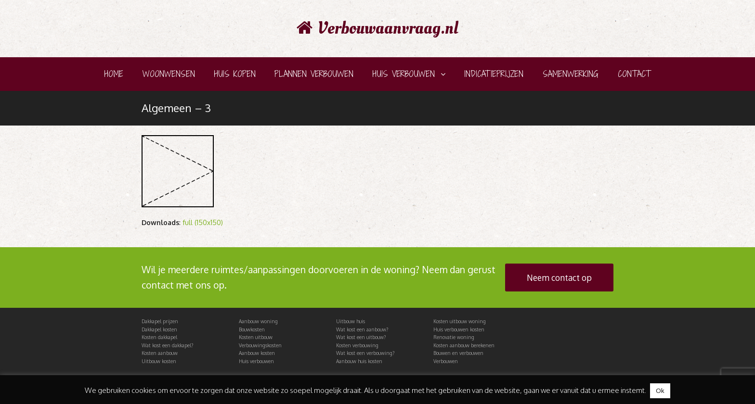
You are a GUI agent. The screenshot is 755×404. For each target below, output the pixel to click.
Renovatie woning (453, 337)
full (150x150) (202, 222)
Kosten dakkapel (159, 337)
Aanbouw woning (258, 321)
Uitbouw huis (350, 321)
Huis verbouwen (256, 361)
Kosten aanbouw (160, 353)
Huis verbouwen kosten (458, 329)
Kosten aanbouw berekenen (464, 345)
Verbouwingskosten (260, 345)
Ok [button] (660, 390)
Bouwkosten (252, 329)
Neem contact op (559, 277)
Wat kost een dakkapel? (167, 345)
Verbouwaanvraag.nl (377, 28)
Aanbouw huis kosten (359, 361)
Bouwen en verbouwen (458, 353)
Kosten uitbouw (256, 337)
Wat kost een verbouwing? (365, 353)
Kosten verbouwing (357, 345)
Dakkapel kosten (159, 329)
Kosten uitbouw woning (459, 321)
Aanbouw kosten (257, 353)
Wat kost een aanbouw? (362, 329)
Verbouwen (445, 361)
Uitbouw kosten (159, 361)
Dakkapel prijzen (160, 321)
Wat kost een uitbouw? (361, 337)
